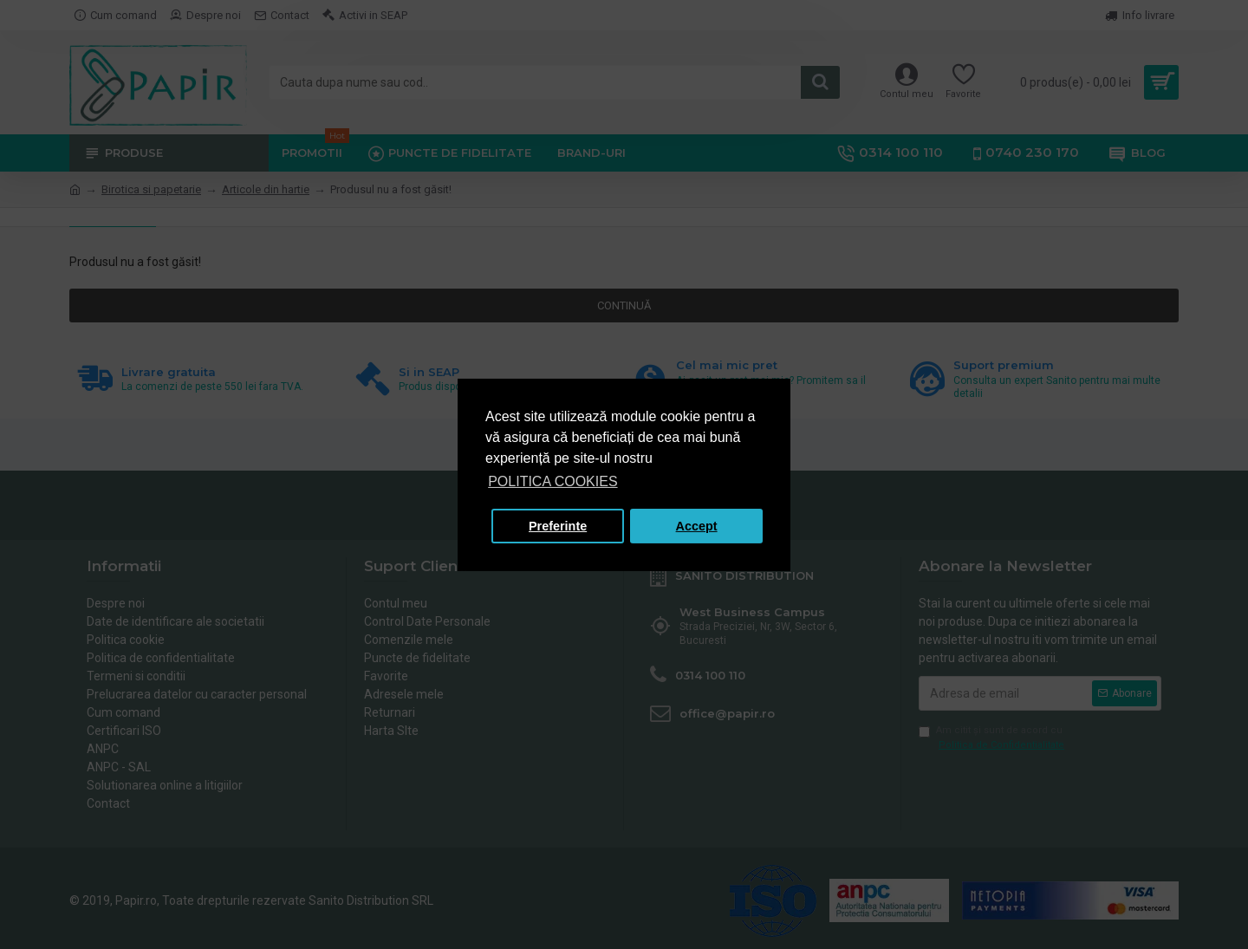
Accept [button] (697, 526)
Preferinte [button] (558, 526)
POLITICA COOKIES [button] (552, 481)
